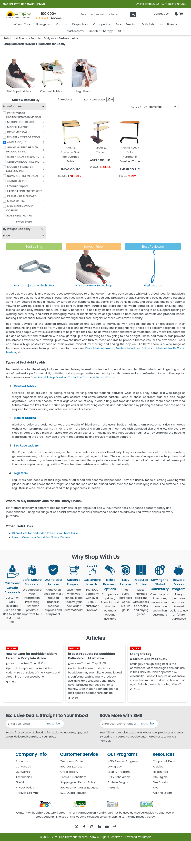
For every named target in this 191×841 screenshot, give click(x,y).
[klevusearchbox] (133, 14)
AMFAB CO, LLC (19, 142)
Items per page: (94, 99)
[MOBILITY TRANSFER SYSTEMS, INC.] (6, 166)
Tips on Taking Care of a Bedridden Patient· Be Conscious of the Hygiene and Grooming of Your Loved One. (33, 673)
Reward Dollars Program (178, 584)
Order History (69, 772)
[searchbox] (107, 14)
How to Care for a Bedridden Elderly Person (41, 537)
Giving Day (115, 767)
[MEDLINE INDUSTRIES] (6, 122)
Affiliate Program (119, 782)
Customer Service (79, 754)
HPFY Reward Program (123, 761)
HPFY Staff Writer (79, 663)
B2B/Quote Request (73, 793)
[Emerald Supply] (6, 186)
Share (11, 681)
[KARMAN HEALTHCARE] (6, 196)
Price (8, 235)
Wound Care (22, 24)
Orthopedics (101, 24)
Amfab (109, 348)
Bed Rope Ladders (26, 446)
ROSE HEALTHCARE (21, 215)
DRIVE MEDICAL (19, 132)
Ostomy (61, 24)
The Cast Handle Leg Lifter (94, 377)
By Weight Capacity (18, 229)
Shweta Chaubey (17, 663)
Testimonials (24, 777)
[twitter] (72, 827)
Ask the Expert (162, 793)
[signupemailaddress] (25, 724)
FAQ (155, 788)
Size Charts (160, 782)
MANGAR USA (18, 201)
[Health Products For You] (18, 14)
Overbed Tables (25, 386)
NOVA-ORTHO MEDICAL (24, 176)
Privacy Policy (25, 788)
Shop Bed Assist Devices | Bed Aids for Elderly (34, 44)
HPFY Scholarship (119, 777)
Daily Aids (148, 24)
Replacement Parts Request (79, 788)
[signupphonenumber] (119, 724)
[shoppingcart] (181, 14)
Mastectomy (75, 31)
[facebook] (81, 827)
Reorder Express (71, 767)
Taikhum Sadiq (140, 659)
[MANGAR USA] (6, 201)
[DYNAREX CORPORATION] (6, 137)
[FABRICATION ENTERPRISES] (6, 191)
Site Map (21, 782)
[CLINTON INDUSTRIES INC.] (6, 161)
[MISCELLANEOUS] (6, 127)
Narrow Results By (25, 100)
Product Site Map (27, 793)
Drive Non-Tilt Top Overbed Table (53, 377)
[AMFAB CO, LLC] (6, 142)
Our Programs (122, 754)
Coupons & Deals (164, 761)
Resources (164, 754)
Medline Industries (128, 348)
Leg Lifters (21, 473)
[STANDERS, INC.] (6, 181)
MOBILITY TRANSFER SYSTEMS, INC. (21, 169)
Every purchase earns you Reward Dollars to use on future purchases (179, 608)
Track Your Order (71, 761)
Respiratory (80, 24)
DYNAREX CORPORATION (25, 137)
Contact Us (161, 14)
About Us (22, 761)
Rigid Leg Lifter (153, 285)
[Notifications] (176, 14)
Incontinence (168, 24)
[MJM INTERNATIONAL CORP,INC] (6, 206)
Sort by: (136, 107)
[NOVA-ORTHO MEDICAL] (6, 175)
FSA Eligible (160, 777)
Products (65, 99)
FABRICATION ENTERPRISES (26, 191)
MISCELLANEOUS (19, 127)
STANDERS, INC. (19, 181)
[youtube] (109, 827)
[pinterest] (119, 827)
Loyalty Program (119, 772)
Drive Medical (94, 348)
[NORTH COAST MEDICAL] (6, 156)
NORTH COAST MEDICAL (25, 157)
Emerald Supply (19, 186)
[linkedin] (100, 827)
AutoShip (113, 788)
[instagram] (91, 827)
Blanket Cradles (25, 418)
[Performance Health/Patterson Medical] (6, 112)
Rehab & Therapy (101, 31)
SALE (121, 31)
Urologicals (43, 24)
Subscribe (53, 724)
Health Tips (160, 772)
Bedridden (11, 648)
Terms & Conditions (73, 777)
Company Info (31, 754)
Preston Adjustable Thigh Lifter (34, 285)
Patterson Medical (154, 348)
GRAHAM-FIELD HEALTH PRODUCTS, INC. (24, 149)
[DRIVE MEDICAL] (6, 132)
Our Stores (23, 772)
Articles (158, 767)
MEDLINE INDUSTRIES (22, 122)
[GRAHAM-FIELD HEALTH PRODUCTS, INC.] (6, 147)
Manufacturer (14, 106)
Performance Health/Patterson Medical (25, 115)
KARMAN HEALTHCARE (23, 196)
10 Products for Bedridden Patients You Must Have (45, 533)
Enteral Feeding (125, 24)
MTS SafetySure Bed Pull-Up (93, 285)
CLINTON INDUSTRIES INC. (25, 162)
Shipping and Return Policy (78, 782)
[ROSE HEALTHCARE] (6, 215)
